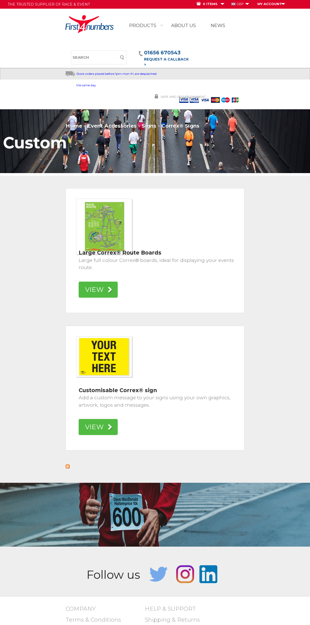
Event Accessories (112, 126)
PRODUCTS (142, 25)
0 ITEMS (210, 4)
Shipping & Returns (172, 619)
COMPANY (81, 608)
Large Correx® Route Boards (120, 252)
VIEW (94, 289)
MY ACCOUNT (269, 4)
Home (74, 126)
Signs (149, 126)
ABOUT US (183, 25)
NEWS (218, 25)
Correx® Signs (180, 126)
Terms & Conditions (93, 619)
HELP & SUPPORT (170, 608)
